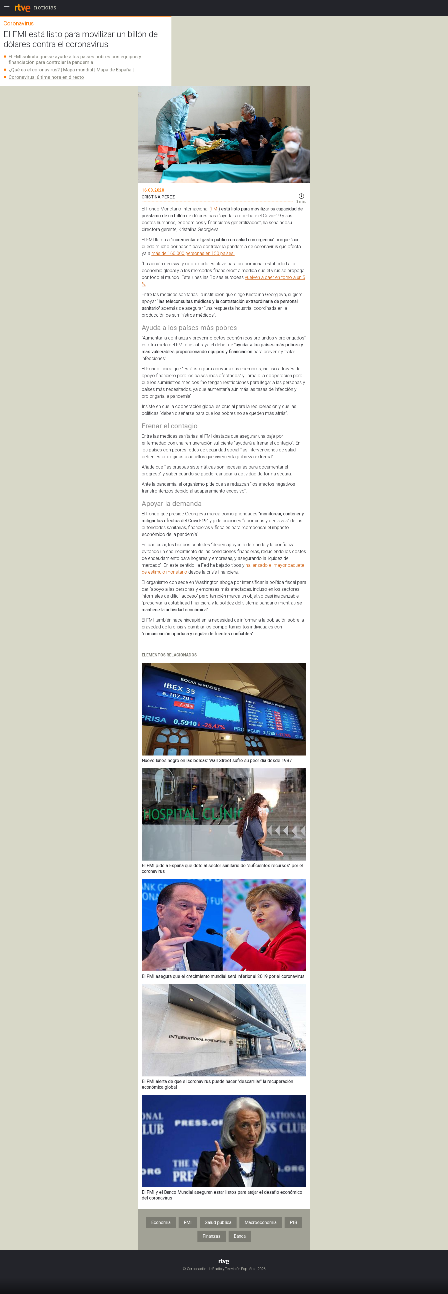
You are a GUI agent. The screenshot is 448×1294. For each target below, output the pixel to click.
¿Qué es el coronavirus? (34, 70)
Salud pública (218, 1222)
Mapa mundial (78, 70)
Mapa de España (114, 70)
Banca (240, 1236)
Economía (161, 1222)
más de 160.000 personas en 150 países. (193, 253)
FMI (215, 209)
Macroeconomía (261, 1222)
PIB (293, 1222)
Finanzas (212, 1236)
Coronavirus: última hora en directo (46, 77)
